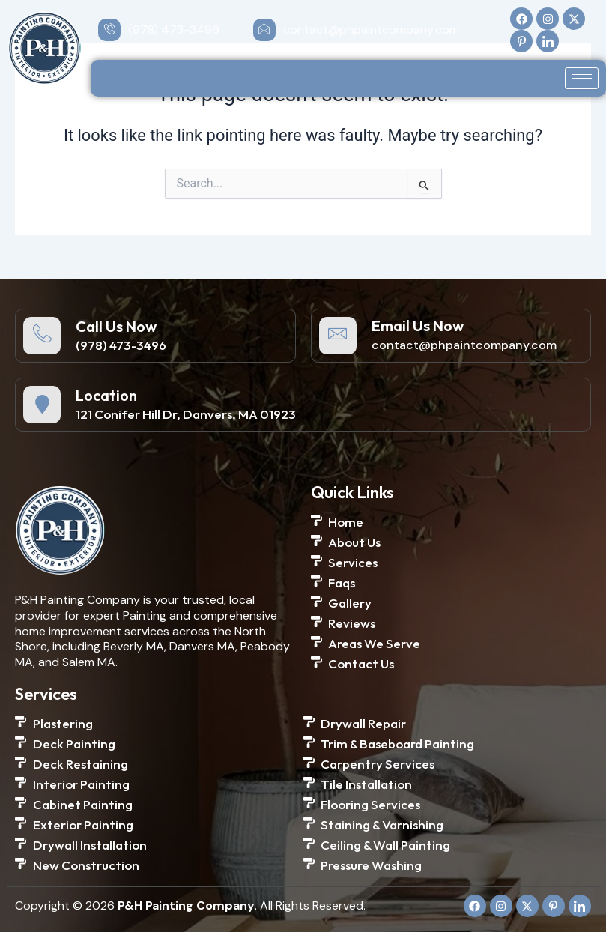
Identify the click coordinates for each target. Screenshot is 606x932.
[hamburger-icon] (582, 78)
